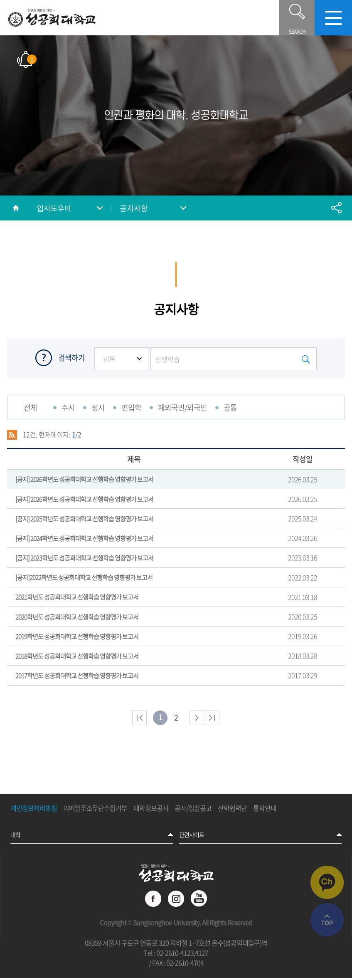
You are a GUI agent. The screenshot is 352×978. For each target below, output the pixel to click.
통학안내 (264, 808)
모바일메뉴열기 (333, 17)
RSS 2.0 (12, 435)
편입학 (131, 407)
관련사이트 (191, 834)
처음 (139, 718)
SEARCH (297, 17)
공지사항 (134, 208)
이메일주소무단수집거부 (95, 808)
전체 (30, 407)
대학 (15, 834)
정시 (98, 407)
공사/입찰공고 (193, 808)
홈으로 (15, 208)
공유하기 (336, 208)
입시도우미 (54, 208)
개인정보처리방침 (33, 808)
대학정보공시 (150, 808)
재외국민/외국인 (182, 407)
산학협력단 (232, 808)
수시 (68, 407)
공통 (230, 407)
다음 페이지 (197, 718)
